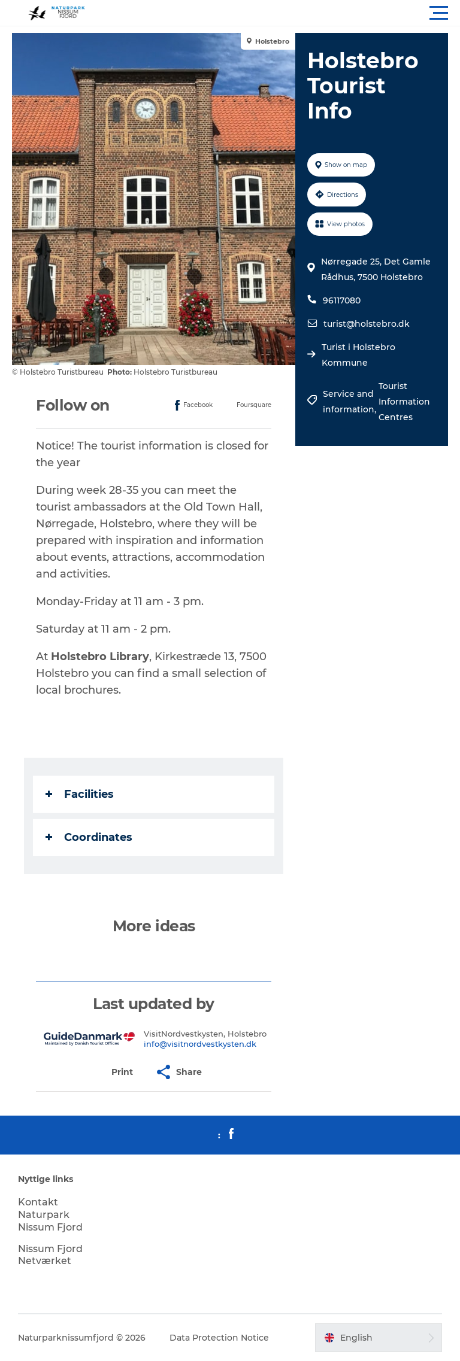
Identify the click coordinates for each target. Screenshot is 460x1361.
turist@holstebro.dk (366, 323)
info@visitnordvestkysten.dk (200, 1044)
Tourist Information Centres (404, 402)
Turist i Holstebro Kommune (358, 355)
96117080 (342, 300)
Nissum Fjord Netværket (50, 1255)
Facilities (80, 794)
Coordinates (89, 837)
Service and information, (351, 401)
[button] (284, 13)
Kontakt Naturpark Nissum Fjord (50, 1214)
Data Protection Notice (219, 1337)
